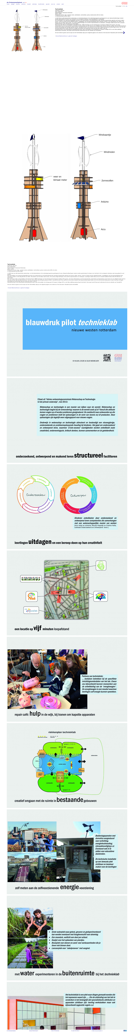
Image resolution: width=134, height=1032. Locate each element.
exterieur (23, 4)
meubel (29, 4)
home (8, 4)
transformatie (41, 4)
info (126, 6)
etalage (12, 4)
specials (48, 4)
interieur (18, 4)
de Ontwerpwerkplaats (14, 2)
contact (58, 4)
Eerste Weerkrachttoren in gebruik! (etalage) (66, 36)
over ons (53, 4)
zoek (63, 4)
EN (23, 2)
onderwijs (34, 4)
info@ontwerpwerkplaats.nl (97, 1030)
